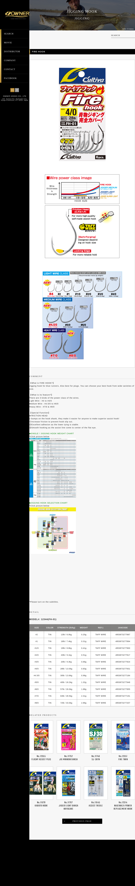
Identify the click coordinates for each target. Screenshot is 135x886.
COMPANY (10, 60)
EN (12, 90)
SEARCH (9, 34)
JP (17, 90)
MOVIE (8, 42)
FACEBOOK (10, 78)
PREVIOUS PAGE (82, 867)
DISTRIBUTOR (12, 51)
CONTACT (9, 69)
